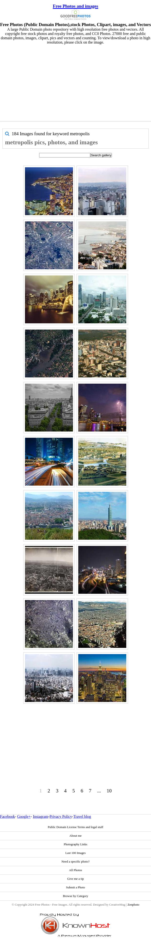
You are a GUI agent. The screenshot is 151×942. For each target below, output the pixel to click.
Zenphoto (133, 904)
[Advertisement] (75, 81)
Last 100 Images (75, 853)
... (99, 790)
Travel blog (82, 816)
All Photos (75, 870)
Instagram (40, 816)
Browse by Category (75, 896)
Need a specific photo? (75, 861)
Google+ (24, 816)
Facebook (7, 816)
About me (75, 835)
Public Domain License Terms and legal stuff (75, 827)
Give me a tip (75, 878)
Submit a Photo (75, 887)
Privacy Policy (60, 816)
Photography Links (75, 844)
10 (109, 790)
